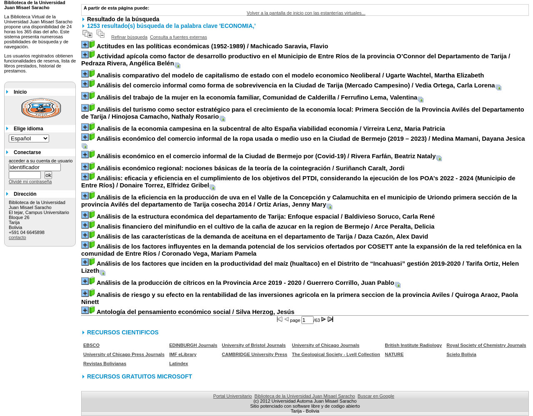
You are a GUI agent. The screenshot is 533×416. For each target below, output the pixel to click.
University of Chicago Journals (325, 345)
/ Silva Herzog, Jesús (195, 311)
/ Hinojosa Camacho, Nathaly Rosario (302, 113)
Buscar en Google (376, 396)
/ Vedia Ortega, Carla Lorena (296, 85)
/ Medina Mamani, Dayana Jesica (311, 138)
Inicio (20, 92)
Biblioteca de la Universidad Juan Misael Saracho (304, 396)
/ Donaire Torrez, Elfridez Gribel (298, 181)
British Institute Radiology (413, 345)
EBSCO (91, 345)
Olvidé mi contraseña (30, 181)
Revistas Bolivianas (104, 363)
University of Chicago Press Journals (123, 354)
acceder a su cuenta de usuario (41, 160)
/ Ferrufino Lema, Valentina (257, 97)
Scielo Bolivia (461, 354)
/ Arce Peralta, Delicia (265, 226)
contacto (17, 237)
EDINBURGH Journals (193, 345)
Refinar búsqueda (129, 37)
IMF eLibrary (182, 354)
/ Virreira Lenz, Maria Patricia (271, 128)
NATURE (394, 354)
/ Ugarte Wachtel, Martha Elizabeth (290, 75)
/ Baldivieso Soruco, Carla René (266, 216)
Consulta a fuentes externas (178, 37)
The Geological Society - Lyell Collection (336, 354)
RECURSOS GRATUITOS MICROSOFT (139, 376)
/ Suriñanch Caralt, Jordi (250, 168)
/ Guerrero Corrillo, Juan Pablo (245, 282)
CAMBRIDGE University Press (254, 354)
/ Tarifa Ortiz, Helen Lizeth (300, 267)
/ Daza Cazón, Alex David (262, 236)
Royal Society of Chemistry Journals (486, 345)
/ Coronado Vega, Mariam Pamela (301, 250)
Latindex (178, 363)
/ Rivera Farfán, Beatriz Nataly (266, 155)
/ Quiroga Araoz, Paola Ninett (299, 298)
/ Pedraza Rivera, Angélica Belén (295, 59)
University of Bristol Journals (254, 345)
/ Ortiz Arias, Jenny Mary (299, 201)
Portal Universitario (232, 396)
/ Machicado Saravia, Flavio (212, 46)
